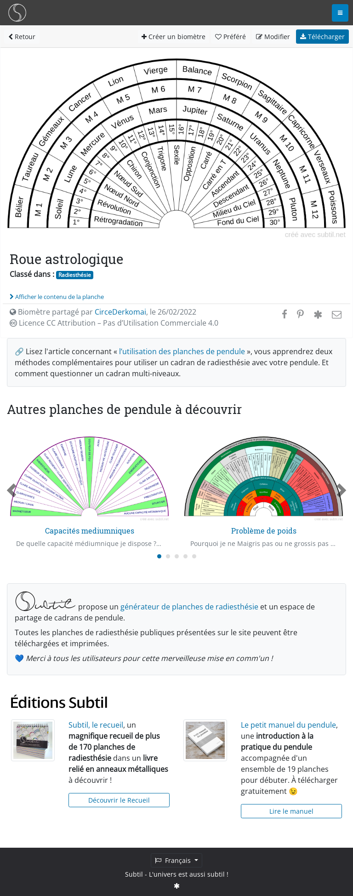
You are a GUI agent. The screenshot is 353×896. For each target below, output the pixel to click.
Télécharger (322, 36)
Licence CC (114, 323)
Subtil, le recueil (95, 725)
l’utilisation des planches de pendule (182, 351)
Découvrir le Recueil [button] (119, 800)
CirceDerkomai (120, 312)
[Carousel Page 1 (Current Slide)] (159, 556)
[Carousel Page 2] (168, 556)
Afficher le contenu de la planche (57, 297)
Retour (21, 36)
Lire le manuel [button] (291, 811)
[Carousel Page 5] (194, 556)
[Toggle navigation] (340, 13)
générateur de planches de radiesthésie (189, 607)
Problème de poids (263, 530)
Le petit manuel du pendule (288, 725)
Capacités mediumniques (89, 530)
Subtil (134, 874)
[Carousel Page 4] (185, 556)
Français (174, 860)
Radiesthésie (74, 275)
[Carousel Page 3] (177, 556)
